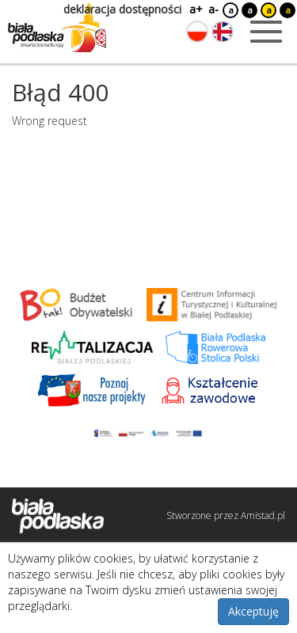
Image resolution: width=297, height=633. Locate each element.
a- (213, 9)
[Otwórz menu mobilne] (266, 31)
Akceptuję (253, 611)
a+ (194, 9)
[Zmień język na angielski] (222, 31)
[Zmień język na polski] (197, 31)
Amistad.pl (263, 515)
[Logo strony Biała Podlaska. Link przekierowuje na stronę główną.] (57, 27)
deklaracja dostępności (122, 9)
